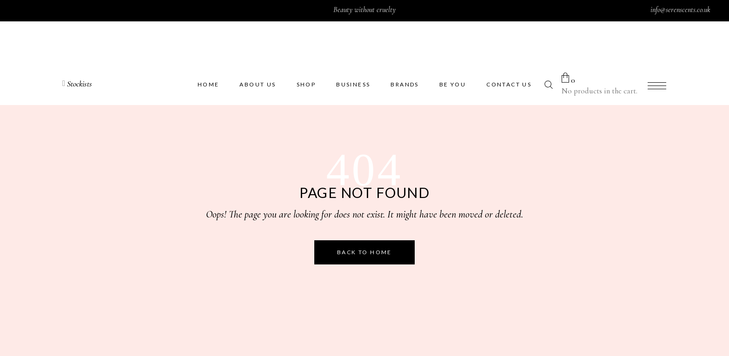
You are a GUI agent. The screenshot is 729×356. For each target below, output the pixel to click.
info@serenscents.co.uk (680, 9)
